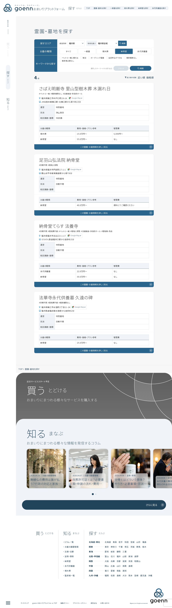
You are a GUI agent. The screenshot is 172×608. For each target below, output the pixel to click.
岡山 (107, 565)
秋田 (127, 541)
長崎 (119, 574)
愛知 (107, 550)
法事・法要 (69, 550)
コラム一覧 (69, 541)
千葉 (121, 545)
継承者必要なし (67, 60)
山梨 (125, 555)
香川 (107, 569)
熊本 (131, 574)
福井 (119, 555)
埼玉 (127, 545)
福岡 (107, 574)
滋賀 (125, 560)
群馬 (138, 545)
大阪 (107, 560)
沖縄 (150, 574)
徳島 (119, 569)
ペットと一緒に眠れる (69, 57)
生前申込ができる (114, 57)
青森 (115, 541)
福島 (144, 541)
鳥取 (125, 565)
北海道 (108, 541)
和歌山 (137, 560)
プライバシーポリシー (80, 602)
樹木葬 (68, 569)
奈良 (131, 560)
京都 (119, 560)
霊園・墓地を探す (32, 368)
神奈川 (114, 545)
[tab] (93, 493)
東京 (107, 545)
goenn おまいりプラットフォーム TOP (44, 602)
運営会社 (94, 602)
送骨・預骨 (69, 555)
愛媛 (113, 569)
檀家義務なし (130, 57)
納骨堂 (68, 560)
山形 (138, 541)
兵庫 (113, 560)
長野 (136, 555)
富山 (107, 555)
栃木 (144, 545)
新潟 (131, 555)
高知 (125, 569)
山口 (119, 565)
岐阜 (113, 550)
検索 (124, 43)
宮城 (133, 541)
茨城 (133, 545)
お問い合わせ (104, 602)
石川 (113, 555)
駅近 (83, 57)
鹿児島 (143, 574)
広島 (113, 565)
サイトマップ (25, 602)
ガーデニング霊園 (96, 57)
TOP (88, 8)
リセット (121, 67)
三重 (125, 550)
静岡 (119, 550)
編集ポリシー (65, 602)
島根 (131, 565)
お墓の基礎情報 (72, 545)
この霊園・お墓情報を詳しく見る (116, 146)
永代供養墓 (70, 565)
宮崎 (136, 574)
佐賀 (113, 574)
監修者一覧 (70, 574)
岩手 (121, 541)
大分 (125, 574)
